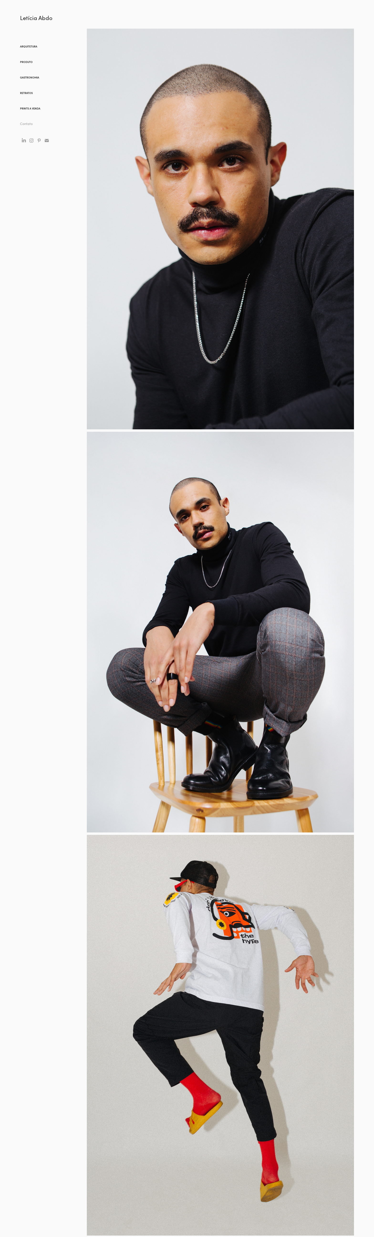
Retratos (26, 93)
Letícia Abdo (36, 17)
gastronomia (29, 77)
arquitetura (28, 46)
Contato (26, 123)
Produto (26, 62)
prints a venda (30, 108)
